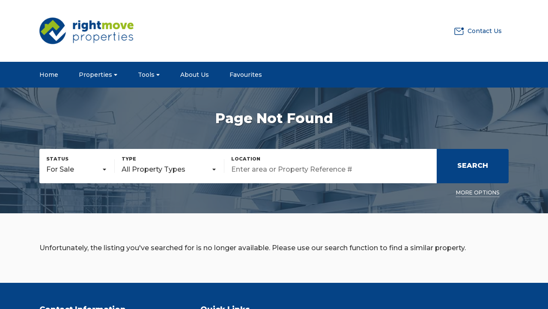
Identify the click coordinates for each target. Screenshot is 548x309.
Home (48, 75)
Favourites (245, 75)
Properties (98, 75)
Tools (149, 75)
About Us (194, 75)
